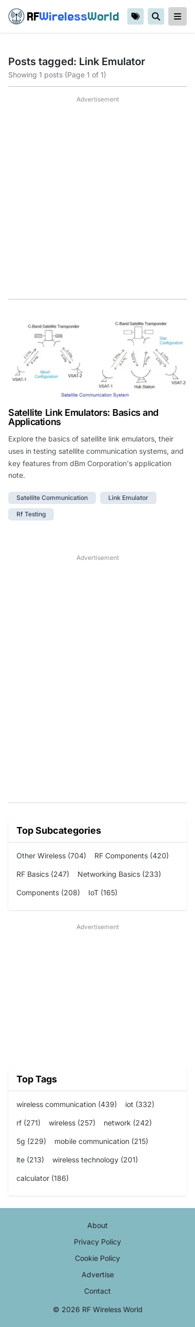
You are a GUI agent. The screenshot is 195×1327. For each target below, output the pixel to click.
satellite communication (52, 497)
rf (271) (28, 1122)
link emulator (128, 497)
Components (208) (48, 892)
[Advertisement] (97, 201)
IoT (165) (103, 892)
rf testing (31, 514)
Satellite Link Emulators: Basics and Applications (83, 417)
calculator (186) (42, 1178)
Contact (97, 1290)
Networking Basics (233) (119, 874)
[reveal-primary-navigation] (177, 16)
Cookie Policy (97, 1258)
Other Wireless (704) (51, 855)
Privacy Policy (97, 1241)
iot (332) (139, 1104)
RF (63, 16)
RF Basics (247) (42, 874)
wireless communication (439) (66, 1104)
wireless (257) (72, 1122)
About (97, 1225)
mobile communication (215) (101, 1141)
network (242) (128, 1122)
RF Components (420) (131, 855)
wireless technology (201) (95, 1159)
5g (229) (31, 1141)
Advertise (98, 1274)
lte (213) (30, 1159)
